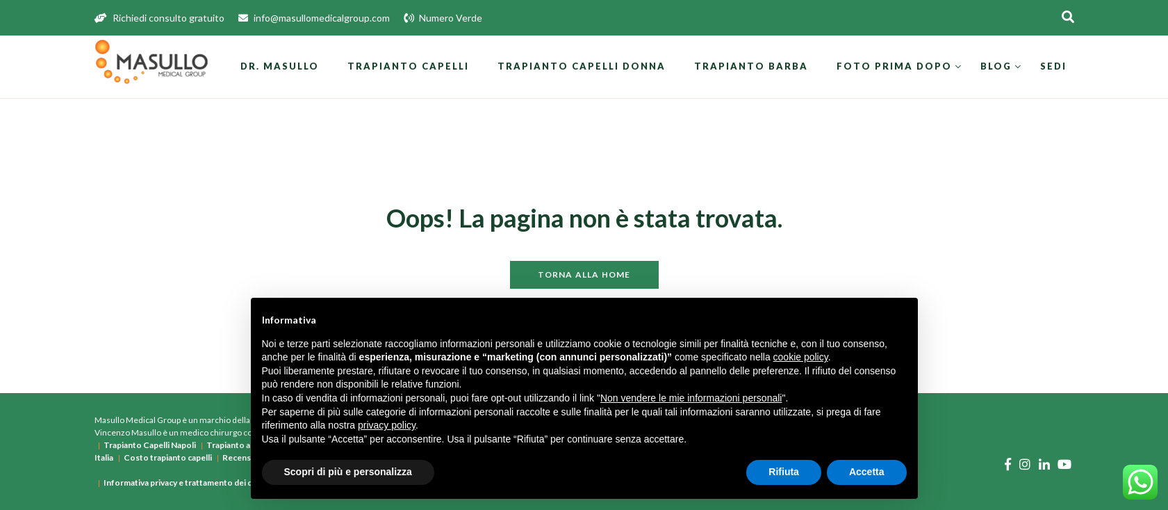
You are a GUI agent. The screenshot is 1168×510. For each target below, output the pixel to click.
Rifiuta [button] (783, 471)
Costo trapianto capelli (168, 457)
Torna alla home (584, 274)
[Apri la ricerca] (1068, 18)
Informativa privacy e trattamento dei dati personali (201, 482)
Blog (996, 66)
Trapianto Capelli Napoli (150, 445)
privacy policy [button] (387, 425)
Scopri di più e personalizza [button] (348, 471)
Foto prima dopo (894, 66)
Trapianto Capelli (408, 66)
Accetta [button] (867, 471)
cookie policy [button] (800, 356)
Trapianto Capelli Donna (581, 66)
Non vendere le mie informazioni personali (691, 398)
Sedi (1053, 66)
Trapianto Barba (751, 66)
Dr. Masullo (279, 66)
